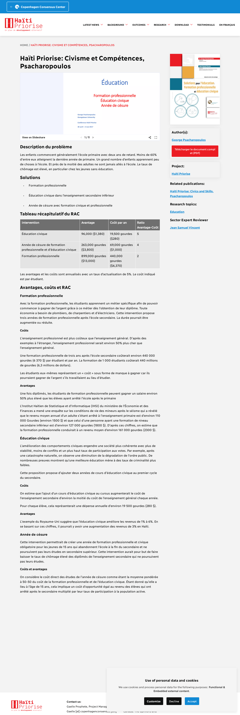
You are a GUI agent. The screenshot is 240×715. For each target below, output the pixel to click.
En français (227, 24)
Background (118, 24)
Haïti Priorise (181, 173)
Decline (174, 701)
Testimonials (206, 24)
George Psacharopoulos (189, 139)
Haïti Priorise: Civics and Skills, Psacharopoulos (192, 193)
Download (183, 24)
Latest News (93, 24)
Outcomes (140, 24)
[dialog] (172, 690)
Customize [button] (153, 701)
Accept (192, 701)
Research (162, 24)
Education (177, 211)
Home (24, 44)
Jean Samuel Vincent (185, 227)
